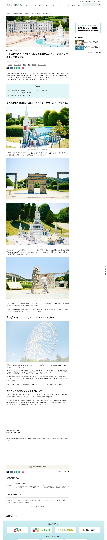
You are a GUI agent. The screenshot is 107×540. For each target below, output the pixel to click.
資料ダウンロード (80, 511)
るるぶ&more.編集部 (24, 459)
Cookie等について (58, 521)
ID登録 (99, 1)
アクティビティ (42, 65)
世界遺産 (34, 65)
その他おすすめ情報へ (93, 52)
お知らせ (81, 1)
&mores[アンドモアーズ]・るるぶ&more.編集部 (60, 518)
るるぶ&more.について (40, 518)
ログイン (94, 1)
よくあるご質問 (47, 521)
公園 (9, 459)
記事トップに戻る (63, 428)
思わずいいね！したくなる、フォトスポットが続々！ (25, 92)
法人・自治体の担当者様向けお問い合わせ (61, 511)
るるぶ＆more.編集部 (20, 439)
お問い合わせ (38, 521)
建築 (29, 65)
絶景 (64, 456)
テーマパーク (17, 65)
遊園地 (24, 65)
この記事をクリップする (39, 423)
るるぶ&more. (9, 13)
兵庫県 (20, 13)
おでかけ (10, 65)
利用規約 (78, 521)
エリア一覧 (15, 13)
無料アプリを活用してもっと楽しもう (21, 95)
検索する (99, 4)
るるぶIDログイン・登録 (26, 521)
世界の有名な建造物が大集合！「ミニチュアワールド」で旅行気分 (29, 90)
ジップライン (56, 456)
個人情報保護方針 (69, 521)
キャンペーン (88, 1)
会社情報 (84, 521)
